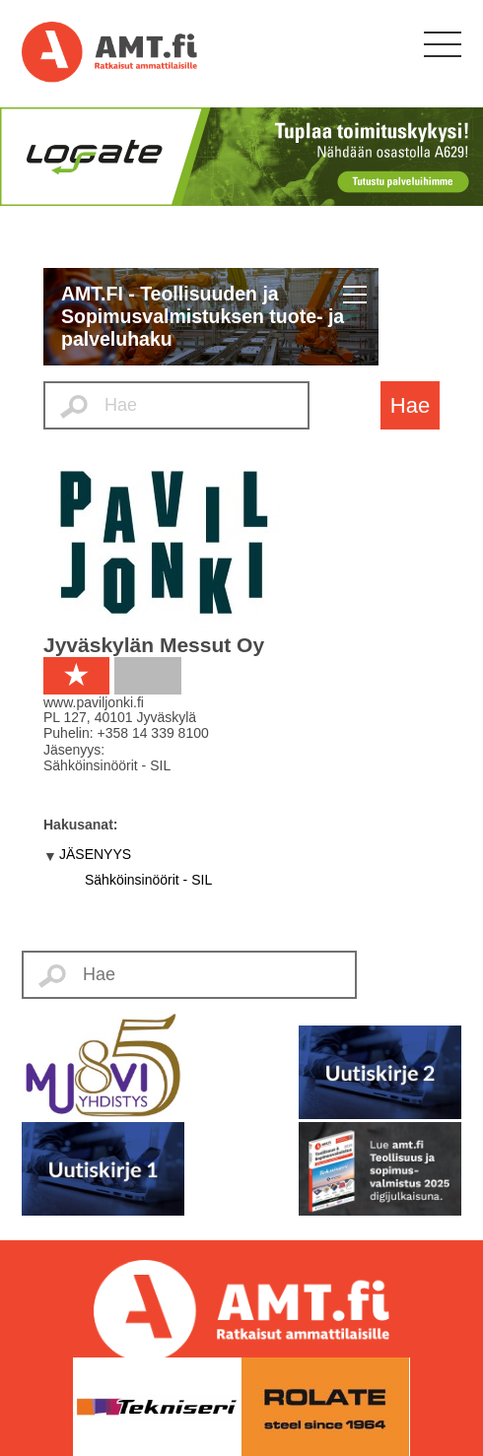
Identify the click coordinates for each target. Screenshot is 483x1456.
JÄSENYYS (95, 854)
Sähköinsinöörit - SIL (148, 880)
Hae (410, 405)
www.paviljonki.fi (93, 702)
